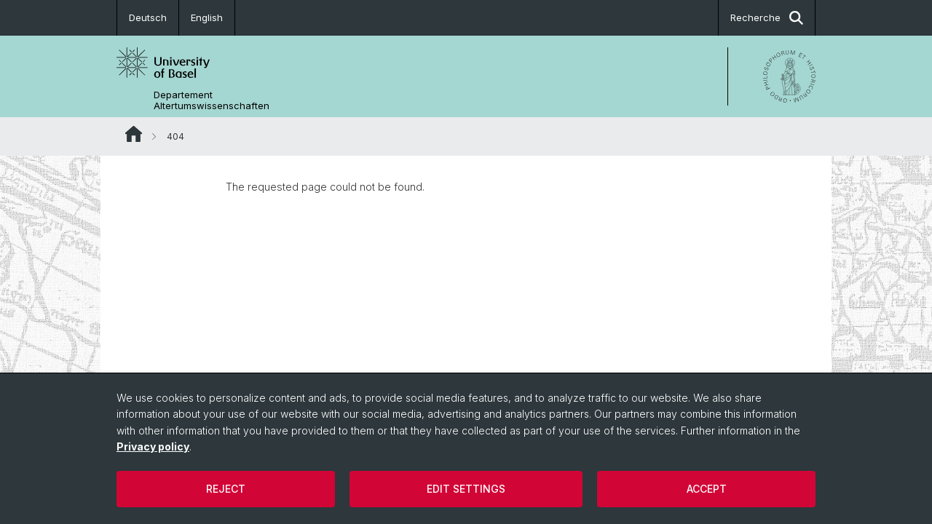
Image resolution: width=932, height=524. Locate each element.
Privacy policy (152, 446)
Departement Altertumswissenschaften (211, 100)
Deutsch (148, 17)
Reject (225, 489)
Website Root (133, 134)
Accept (707, 489)
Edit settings (466, 489)
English (207, 17)
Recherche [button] (766, 18)
